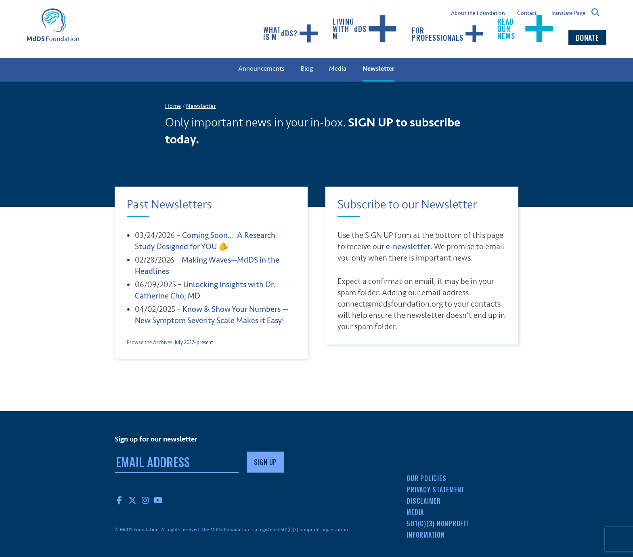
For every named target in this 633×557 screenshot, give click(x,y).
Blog (307, 69)
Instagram (145, 500)
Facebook (119, 500)
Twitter (132, 500)
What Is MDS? (291, 33)
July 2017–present (194, 342)
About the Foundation (478, 13)
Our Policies (426, 478)
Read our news (526, 28)
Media (337, 69)
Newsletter (378, 69)
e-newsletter (408, 247)
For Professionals (448, 33)
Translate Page (568, 13)
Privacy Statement (436, 489)
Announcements (261, 69)
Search (595, 12)
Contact (527, 13)
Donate (587, 37)
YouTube (158, 500)
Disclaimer (424, 501)
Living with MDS (366, 28)
